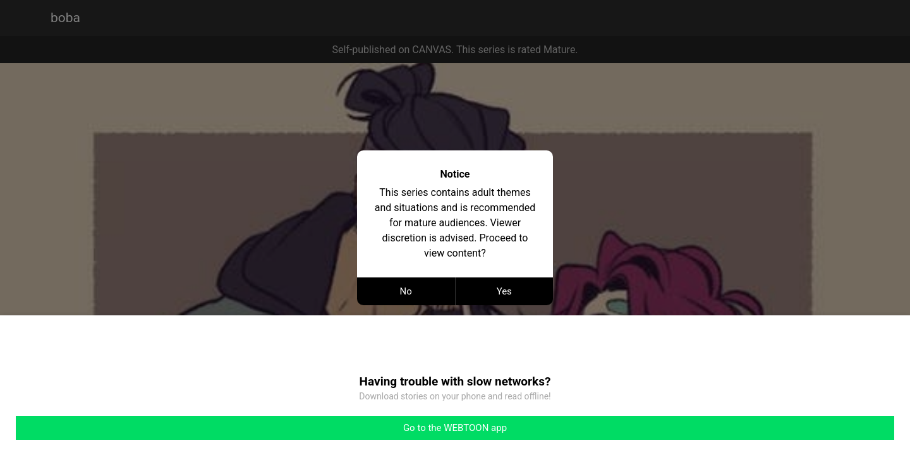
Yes (504, 291)
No (406, 291)
